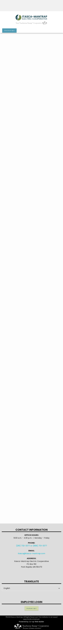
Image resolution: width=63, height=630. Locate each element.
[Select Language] (31, 588)
